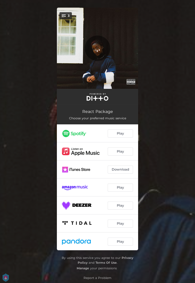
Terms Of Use (106, 262)
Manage (83, 268)
